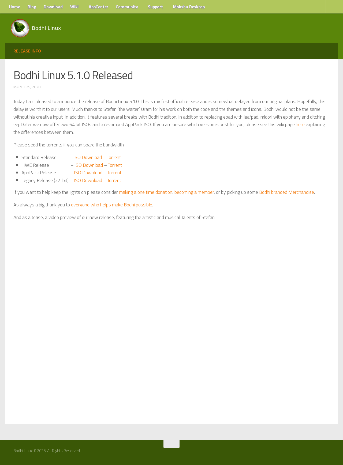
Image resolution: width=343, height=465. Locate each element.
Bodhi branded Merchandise (286, 192)
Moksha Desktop (189, 6)
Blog (32, 6)
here (300, 124)
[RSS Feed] (329, 453)
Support (155, 6)
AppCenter (98, 6)
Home (14, 6)
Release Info (27, 51)
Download (53, 6)
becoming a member (194, 192)
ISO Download (87, 157)
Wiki (74, 6)
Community (127, 6)
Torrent (114, 157)
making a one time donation (145, 192)
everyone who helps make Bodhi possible (111, 204)
